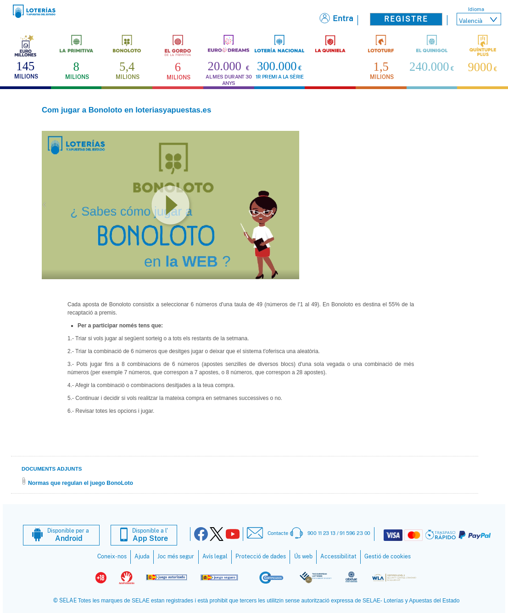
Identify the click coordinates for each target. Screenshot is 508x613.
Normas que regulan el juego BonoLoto (80, 483)
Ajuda (142, 556)
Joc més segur (175, 556)
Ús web (303, 556)
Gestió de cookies (387, 556)
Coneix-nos (112, 556)
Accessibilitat (338, 556)
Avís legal (215, 556)
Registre (406, 19)
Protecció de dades (260, 556)
